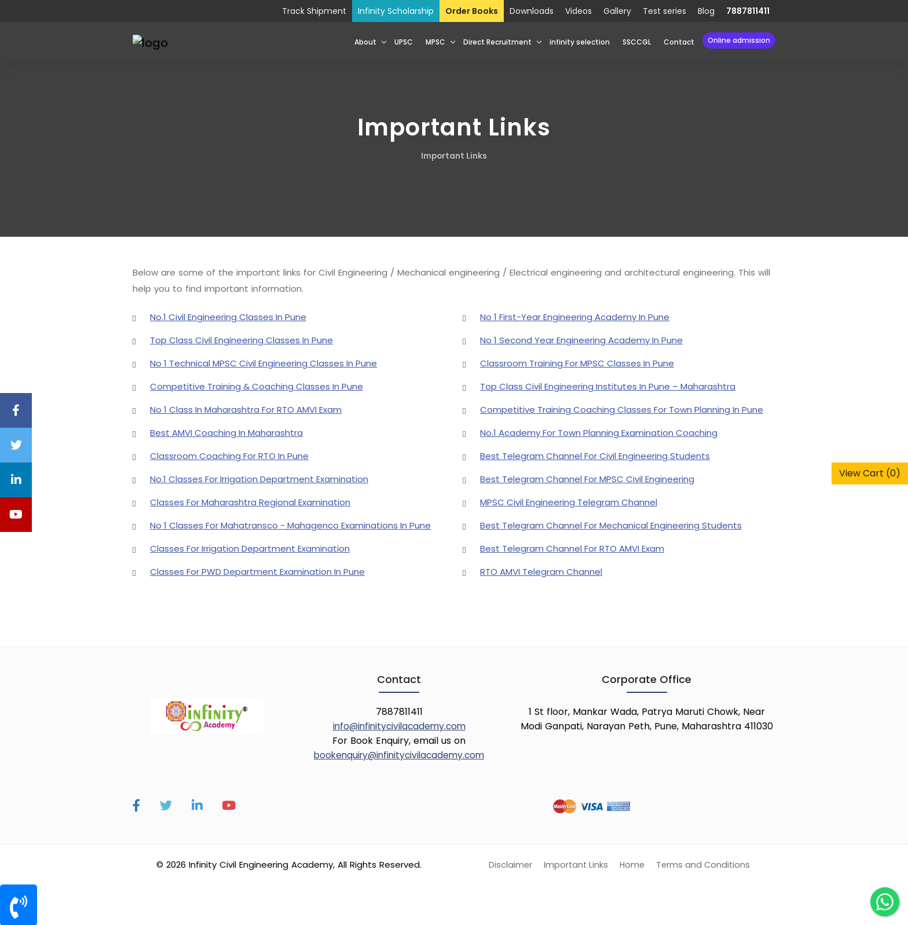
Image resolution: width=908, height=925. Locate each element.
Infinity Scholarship (396, 11)
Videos (578, 11)
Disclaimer (508, 864)
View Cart (869, 473)
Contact (679, 42)
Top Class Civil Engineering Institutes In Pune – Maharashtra (607, 386)
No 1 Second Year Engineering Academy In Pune (581, 339)
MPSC (435, 42)
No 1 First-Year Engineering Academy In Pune (574, 316)
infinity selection (580, 42)
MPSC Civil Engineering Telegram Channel (568, 501)
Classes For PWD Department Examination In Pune (257, 571)
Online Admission (739, 40)
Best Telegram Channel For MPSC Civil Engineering (587, 478)
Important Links (454, 155)
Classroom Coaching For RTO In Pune (229, 455)
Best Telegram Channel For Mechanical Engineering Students (611, 525)
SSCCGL (637, 42)
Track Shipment (314, 11)
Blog (706, 11)
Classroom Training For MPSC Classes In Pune (577, 363)
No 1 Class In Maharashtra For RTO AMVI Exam (246, 409)
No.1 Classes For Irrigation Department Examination (259, 478)
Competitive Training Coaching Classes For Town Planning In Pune (621, 409)
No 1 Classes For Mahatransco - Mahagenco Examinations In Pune (290, 525)
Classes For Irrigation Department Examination (250, 548)
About (365, 42)
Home (632, 864)
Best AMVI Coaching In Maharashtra (226, 432)
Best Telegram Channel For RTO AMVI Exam (572, 548)
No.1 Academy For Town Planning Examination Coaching (598, 432)
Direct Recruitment (497, 42)
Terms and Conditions (704, 864)
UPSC (403, 42)
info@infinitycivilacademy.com (399, 725)
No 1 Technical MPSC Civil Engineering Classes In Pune (263, 363)
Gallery (617, 11)
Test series (664, 11)
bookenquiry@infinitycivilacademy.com (399, 754)
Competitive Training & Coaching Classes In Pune (256, 386)
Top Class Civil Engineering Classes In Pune (241, 339)
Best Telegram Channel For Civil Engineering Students (595, 455)
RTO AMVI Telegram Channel (541, 571)
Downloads (532, 11)
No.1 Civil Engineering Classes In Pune (228, 316)
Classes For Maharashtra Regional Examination (250, 501)
